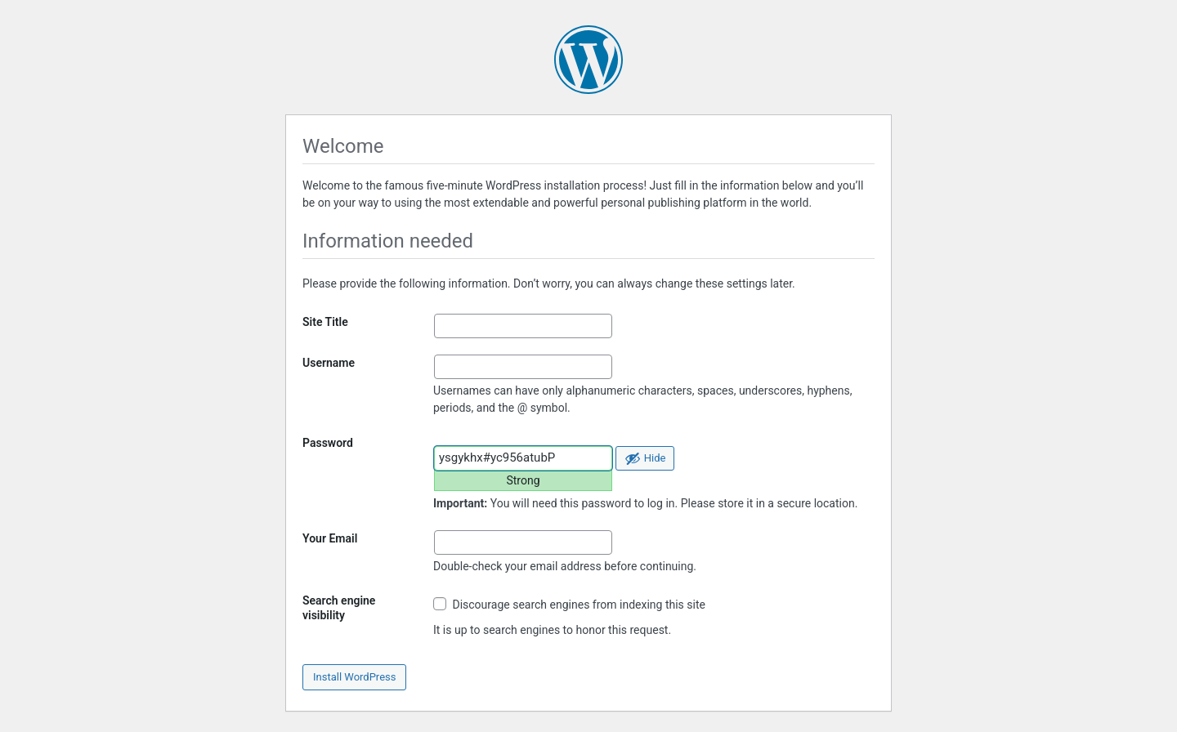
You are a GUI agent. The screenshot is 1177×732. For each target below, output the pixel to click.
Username (328, 362)
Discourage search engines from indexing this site (569, 604)
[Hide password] (644, 458)
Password (327, 442)
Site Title (325, 321)
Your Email (329, 538)
